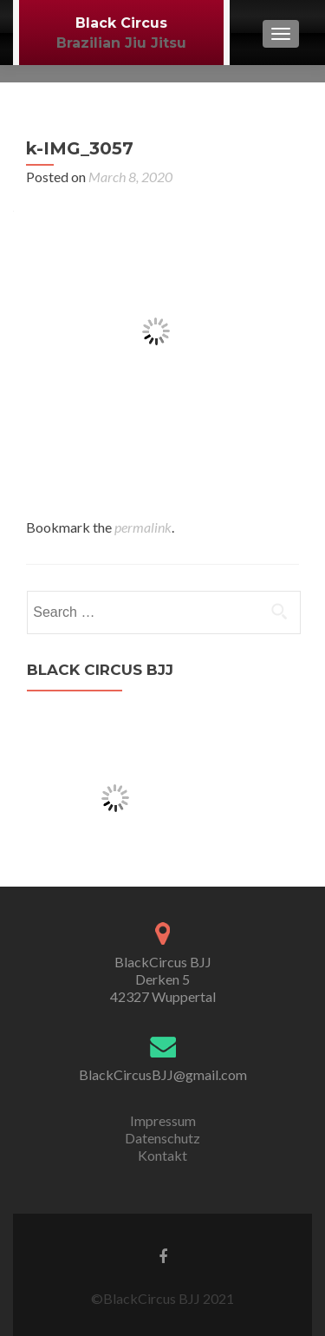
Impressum (163, 1120)
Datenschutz (162, 1138)
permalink (143, 527)
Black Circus (121, 23)
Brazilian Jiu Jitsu (121, 43)
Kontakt (162, 1155)
